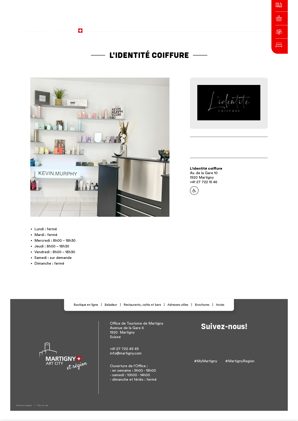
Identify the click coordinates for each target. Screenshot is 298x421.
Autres (224, 28)
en (213, 28)
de (205, 28)
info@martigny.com (126, 353)
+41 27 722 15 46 (203, 182)
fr (198, 28)
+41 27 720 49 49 (124, 349)
